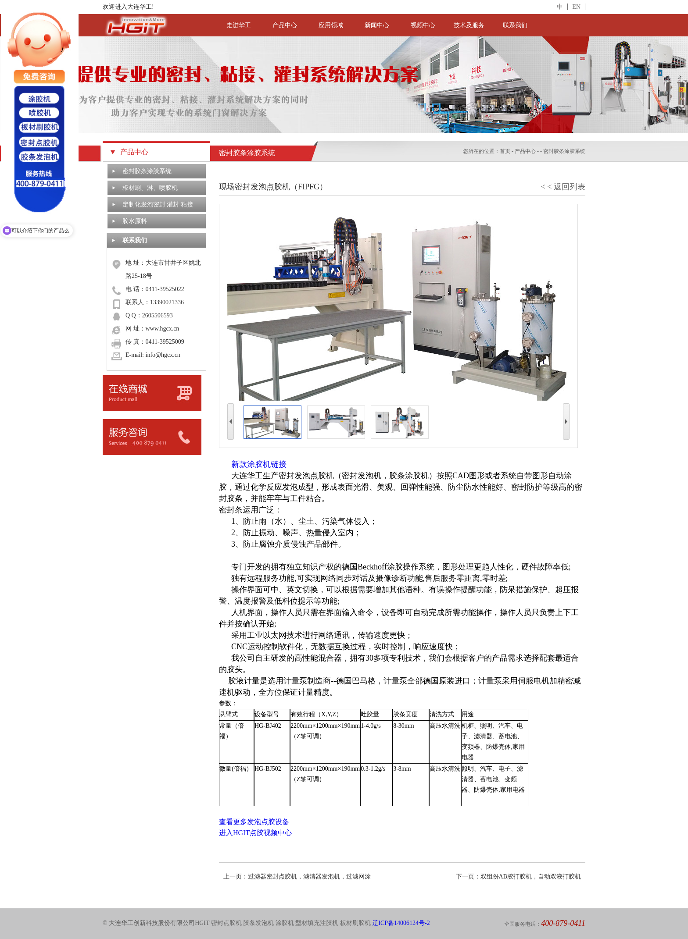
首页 (505, 151)
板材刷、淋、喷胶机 (150, 188)
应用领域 (331, 25)
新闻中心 (377, 25)
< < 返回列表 (563, 186)
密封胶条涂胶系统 (147, 171)
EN (576, 7)
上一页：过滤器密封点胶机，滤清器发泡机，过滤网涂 (297, 876)
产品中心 (284, 25)
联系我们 (515, 25)
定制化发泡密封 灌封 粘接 (157, 204)
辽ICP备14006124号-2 (401, 923)
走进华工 (238, 25)
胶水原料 (134, 221)
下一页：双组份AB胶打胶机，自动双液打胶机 (518, 876)
